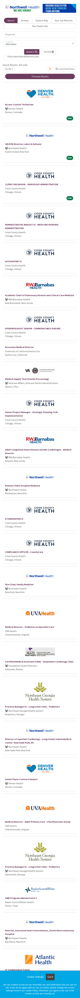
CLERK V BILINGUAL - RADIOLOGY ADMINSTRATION (31, 184)
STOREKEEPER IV (14, 518)
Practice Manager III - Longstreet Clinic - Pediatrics (32, 706)
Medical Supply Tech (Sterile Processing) (27, 378)
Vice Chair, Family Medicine (19, 584)
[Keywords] (40, 34)
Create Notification (65, 69)
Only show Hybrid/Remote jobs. (23, 56)
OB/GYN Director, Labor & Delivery (23, 144)
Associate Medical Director (19, 347)
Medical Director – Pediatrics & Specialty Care (29, 626)
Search (10, 20)
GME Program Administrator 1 (21, 898)
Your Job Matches (64, 20)
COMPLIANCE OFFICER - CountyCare (24, 551)
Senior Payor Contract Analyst (21, 779)
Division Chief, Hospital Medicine (22, 485)
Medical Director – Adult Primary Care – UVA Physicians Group (37, 821)
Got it (50, 977)
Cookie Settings (35, 977)
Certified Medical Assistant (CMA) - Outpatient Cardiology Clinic (39, 661)
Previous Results (40, 76)
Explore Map (41, 20)
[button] (49, 52)
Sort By (8, 69)
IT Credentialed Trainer (17, 969)
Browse (25, 20)
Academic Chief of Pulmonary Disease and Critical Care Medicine (39, 295)
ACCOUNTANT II (13, 261)
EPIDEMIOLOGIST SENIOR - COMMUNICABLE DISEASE (33, 328)
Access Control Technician (19, 104)
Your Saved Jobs (40, 26)
